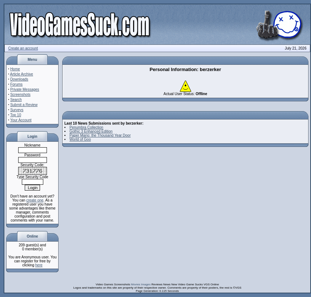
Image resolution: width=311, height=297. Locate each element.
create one (34, 200)
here (39, 265)
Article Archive (21, 74)
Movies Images (141, 284)
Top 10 (15, 115)
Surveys (16, 110)
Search (16, 100)
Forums (16, 84)
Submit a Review (23, 105)
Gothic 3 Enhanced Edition (90, 131)
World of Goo (80, 139)
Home (15, 69)
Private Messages (24, 89)
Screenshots (20, 95)
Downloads (19, 79)
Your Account (21, 120)
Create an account (23, 48)
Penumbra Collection (86, 127)
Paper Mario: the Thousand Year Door (100, 135)
